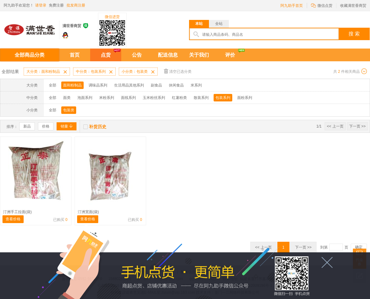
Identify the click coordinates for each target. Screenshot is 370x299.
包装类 (68, 110)
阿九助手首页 (291, 5)
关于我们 (199, 55)
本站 (199, 23)
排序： (12, 126)
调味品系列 (98, 85)
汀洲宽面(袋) (88, 212)
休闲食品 (176, 85)
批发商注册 (76, 5)
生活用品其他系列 (129, 85)
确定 (359, 247)
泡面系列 (84, 98)
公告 (137, 55)
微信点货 (321, 5)
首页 (75, 55)
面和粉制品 (72, 85)
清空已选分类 (178, 71)
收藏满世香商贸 (353, 5)
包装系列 (222, 98)
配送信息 (168, 55)
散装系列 (201, 98)
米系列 (196, 85)
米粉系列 (106, 98)
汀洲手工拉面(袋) (17, 212)
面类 (67, 98)
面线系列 (128, 98)
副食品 (156, 85)
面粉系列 (244, 98)
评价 (230, 55)
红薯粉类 (179, 98)
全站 (219, 23)
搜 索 (354, 33)
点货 (106, 55)
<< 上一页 (335, 126)
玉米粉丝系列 (154, 98)
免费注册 (56, 5)
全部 (52, 85)
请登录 (40, 5)
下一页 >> (357, 126)
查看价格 (13, 219)
